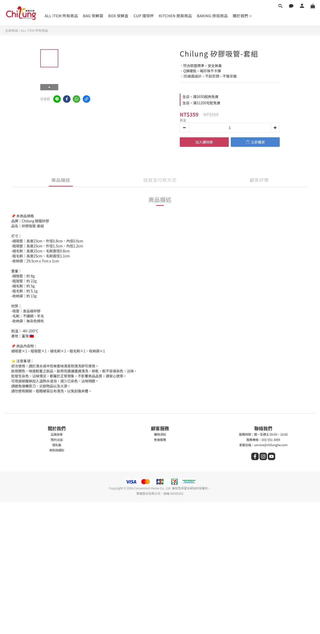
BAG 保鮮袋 (93, 15)
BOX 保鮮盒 (118, 15)
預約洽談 (57, 439)
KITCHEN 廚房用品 (175, 15)
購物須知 (160, 434)
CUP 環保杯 (144, 15)
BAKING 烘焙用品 (212, 15)
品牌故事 (57, 434)
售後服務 (160, 439)
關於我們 (242, 15)
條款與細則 (56, 450)
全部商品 (11, 30)
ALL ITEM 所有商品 (61, 15)
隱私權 (56, 445)
